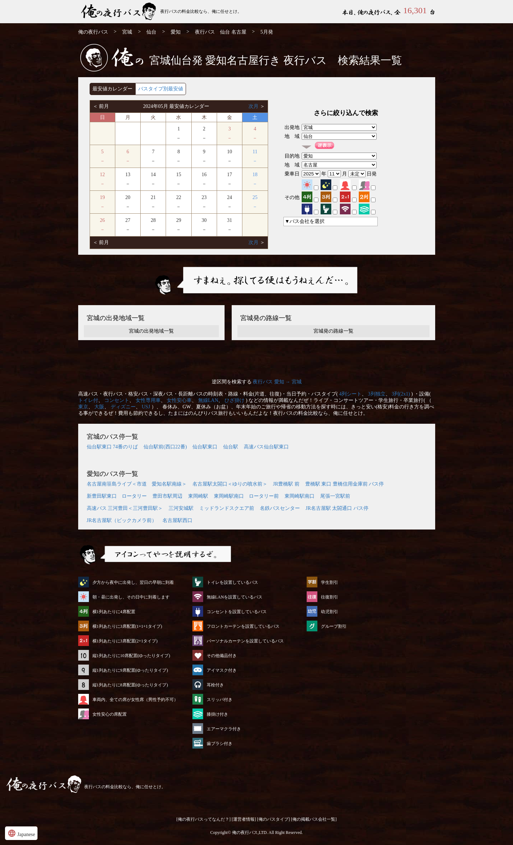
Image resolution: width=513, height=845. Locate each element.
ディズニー (123, 406)
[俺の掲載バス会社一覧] (314, 819)
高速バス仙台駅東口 (266, 446)
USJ (146, 406)
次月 (254, 106)
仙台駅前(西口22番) (165, 446)
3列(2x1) (401, 394)
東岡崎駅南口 (300, 496)
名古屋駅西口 (177, 520)
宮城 (127, 32)
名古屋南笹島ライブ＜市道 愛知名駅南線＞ (137, 484)
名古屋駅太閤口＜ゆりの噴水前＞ (229, 484)
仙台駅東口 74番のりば (112, 446)
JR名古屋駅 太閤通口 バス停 (337, 508)
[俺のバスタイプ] (273, 819)
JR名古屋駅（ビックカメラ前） (122, 520)
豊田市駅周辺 (167, 496)
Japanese (21, 833)
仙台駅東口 (204, 446)
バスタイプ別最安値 (160, 88)
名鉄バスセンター (280, 508)
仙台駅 (230, 446)
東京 (83, 406)
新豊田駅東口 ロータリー (117, 496)
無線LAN (208, 400)
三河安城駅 (181, 508)
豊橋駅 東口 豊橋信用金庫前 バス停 (344, 484)
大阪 (99, 406)
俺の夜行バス (93, 32)
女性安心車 (179, 400)
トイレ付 (88, 400)
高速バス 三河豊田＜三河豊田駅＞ (125, 508)
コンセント (116, 400)
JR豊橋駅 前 (286, 484)
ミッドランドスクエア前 (226, 508)
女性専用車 (148, 400)
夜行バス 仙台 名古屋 (220, 32)
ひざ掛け (235, 400)
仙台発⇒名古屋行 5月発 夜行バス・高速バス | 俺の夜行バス (119, 11)
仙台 (151, 32)
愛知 (176, 32)
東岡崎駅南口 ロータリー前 (246, 496)
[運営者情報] (244, 819)
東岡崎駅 (198, 496)
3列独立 (377, 394)
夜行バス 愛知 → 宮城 (277, 381)
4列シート (350, 394)
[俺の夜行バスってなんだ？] (203, 819)
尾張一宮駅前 (335, 496)
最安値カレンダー (112, 88)
